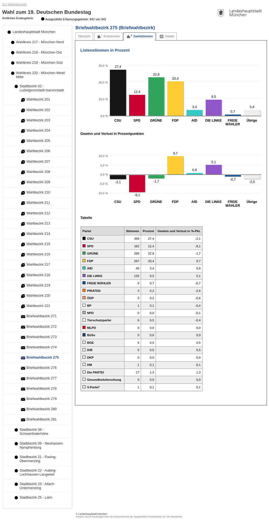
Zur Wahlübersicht (14, 4)
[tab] (84, 36)
